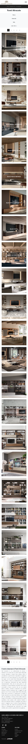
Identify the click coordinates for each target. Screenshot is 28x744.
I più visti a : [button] (14, 26)
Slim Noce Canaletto (14, 203)
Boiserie (14, 46)
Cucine (16, 729)
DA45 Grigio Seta (14, 150)
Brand (16, 733)
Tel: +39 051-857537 (6, 720)
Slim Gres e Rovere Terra (14, 281)
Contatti (3, 735)
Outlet (16, 736)
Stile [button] (14, 22)
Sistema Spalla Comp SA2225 (14, 543)
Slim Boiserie (14, 334)
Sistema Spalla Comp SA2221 (14, 491)
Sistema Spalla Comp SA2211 (14, 621)
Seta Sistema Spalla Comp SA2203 (14, 648)
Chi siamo (4, 729)
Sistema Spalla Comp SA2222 (14, 517)
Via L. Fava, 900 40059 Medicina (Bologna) (7, 717)
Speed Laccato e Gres (14, 307)
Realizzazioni (4, 732)
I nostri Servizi (4, 730)
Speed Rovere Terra (14, 255)
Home (8, 6)
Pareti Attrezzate (18, 6)
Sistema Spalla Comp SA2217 (14, 386)
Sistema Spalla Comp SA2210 (14, 438)
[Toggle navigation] (26, 2)
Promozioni (4, 733)
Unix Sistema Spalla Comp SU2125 (14, 595)
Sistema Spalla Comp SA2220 (14, 464)
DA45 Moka (14, 229)
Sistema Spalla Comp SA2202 (14, 412)
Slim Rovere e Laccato (14, 72)
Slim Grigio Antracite (14, 124)
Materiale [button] (14, 18)
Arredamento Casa (12, 6)
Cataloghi (17, 735)
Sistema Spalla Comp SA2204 (14, 569)
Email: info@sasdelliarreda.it (7, 721)
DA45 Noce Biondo (14, 176)
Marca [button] (14, 15)
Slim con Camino (14, 360)
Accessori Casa (18, 732)
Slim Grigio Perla (14, 98)
